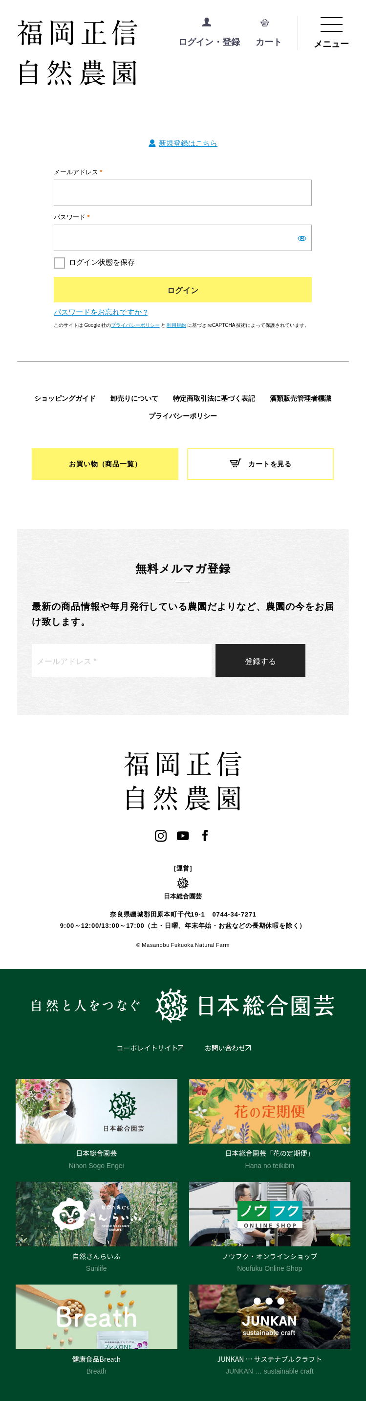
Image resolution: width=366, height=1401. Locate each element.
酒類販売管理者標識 (300, 398)
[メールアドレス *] (122, 660)
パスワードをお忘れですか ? (100, 311)
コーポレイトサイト (147, 1048)
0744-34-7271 (234, 914)
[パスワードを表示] (302, 238)
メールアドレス (78, 171)
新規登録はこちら (188, 143)
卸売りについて (134, 398)
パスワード (71, 216)
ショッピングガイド (65, 398)
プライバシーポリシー (135, 324)
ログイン (182, 290)
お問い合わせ (225, 1048)
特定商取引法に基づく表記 (214, 398)
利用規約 (176, 324)
